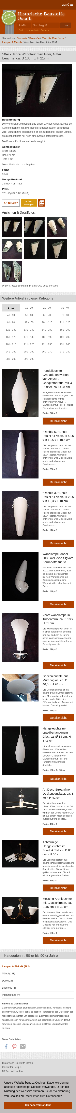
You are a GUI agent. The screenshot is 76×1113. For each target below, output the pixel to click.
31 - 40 (65, 307)
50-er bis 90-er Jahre (53, 38)
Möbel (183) (8, 973)
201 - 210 (11, 344)
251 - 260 (29, 351)
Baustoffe (34, 38)
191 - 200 (65, 337)
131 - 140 (29, 329)
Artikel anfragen (28, 203)
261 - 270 (47, 351)
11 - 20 (29, 307)
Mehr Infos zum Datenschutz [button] (44, 1096)
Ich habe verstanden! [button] (38, 1105)
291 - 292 (29, 359)
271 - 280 (65, 351)
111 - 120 (65, 322)
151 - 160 (65, 329)
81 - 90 (11, 322)
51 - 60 (29, 315)
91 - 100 (29, 322)
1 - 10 (11, 307)
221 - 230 (47, 344)
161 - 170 (11, 337)
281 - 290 (11, 359)
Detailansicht (58, 421)
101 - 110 (47, 322)
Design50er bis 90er (9, 16)
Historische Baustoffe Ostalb (41, 16)
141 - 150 (47, 329)
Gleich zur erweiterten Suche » (34, 30)
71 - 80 (65, 315)
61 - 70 (47, 315)
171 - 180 (29, 337)
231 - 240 (65, 344)
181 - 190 (47, 337)
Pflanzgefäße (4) (11, 994)
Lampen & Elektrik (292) (16, 966)
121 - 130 (11, 329)
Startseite (22, 38)
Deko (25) (7, 980)
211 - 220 (29, 344)
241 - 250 (11, 351)
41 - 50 (11, 315)
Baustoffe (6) (9, 987)
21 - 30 (47, 307)
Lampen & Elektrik (12, 42)
